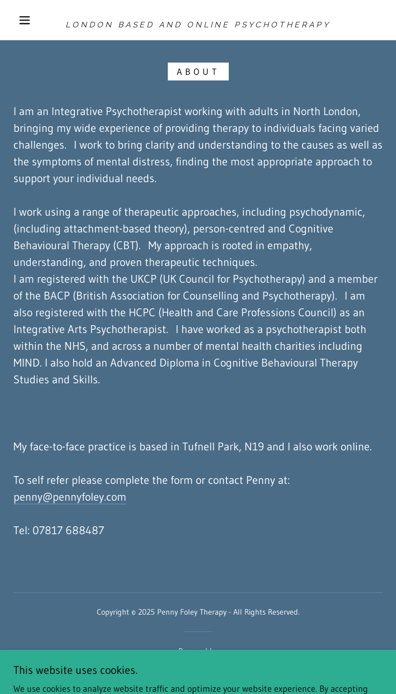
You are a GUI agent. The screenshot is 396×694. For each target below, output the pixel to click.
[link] (198, 20)
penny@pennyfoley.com (69, 496)
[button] (31, 20)
